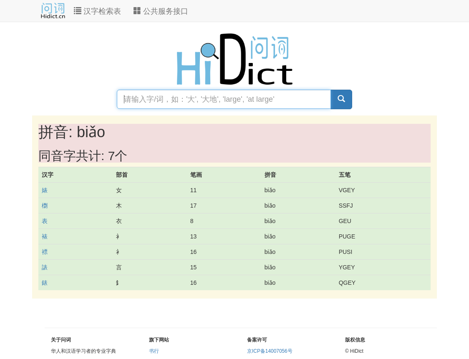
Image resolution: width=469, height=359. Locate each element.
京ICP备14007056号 (269, 351)
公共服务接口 (161, 11)
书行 (154, 351)
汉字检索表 (97, 11)
